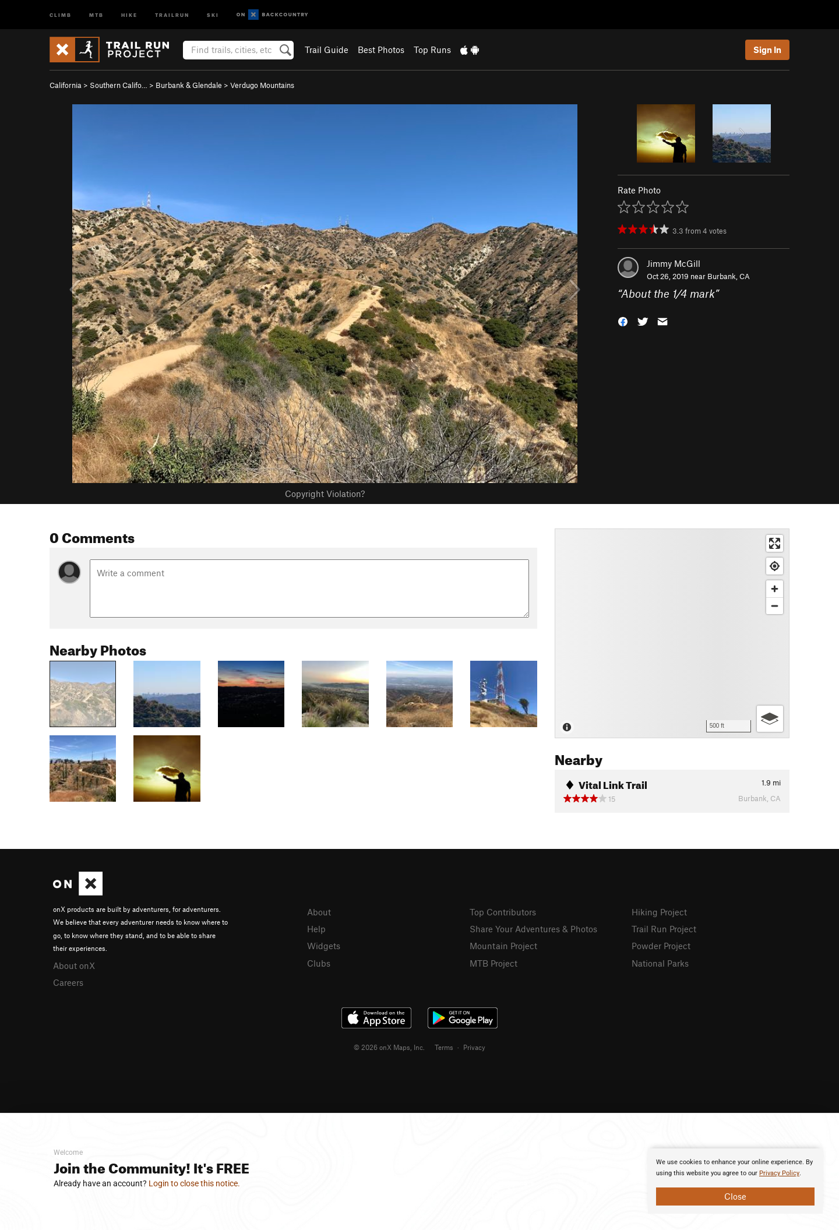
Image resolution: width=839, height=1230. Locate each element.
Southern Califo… (118, 85)
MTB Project (493, 963)
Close (735, 1196)
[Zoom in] (774, 588)
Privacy (474, 1047)
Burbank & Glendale (189, 85)
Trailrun (172, 14)
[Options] (770, 719)
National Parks (660, 963)
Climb (61, 14)
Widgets (323, 945)
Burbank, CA (728, 276)
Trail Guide (326, 49)
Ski (213, 14)
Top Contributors (503, 912)
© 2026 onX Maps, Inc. (389, 1047)
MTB (96, 14)
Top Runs (432, 49)
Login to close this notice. (194, 1183)
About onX (74, 965)
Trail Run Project (664, 929)
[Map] (672, 633)
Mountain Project (503, 945)
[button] (623, 320)
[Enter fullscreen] (774, 543)
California (66, 85)
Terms (444, 1047)
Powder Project (661, 945)
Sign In (767, 49)
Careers (68, 982)
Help (316, 929)
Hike (129, 14)
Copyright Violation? (325, 493)
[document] (735, 1181)
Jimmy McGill (673, 263)
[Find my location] (774, 566)
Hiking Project (659, 912)
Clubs (318, 963)
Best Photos (381, 49)
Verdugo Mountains (262, 85)
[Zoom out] (774, 605)
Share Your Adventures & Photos (533, 929)
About (319, 912)
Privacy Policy (779, 1173)
